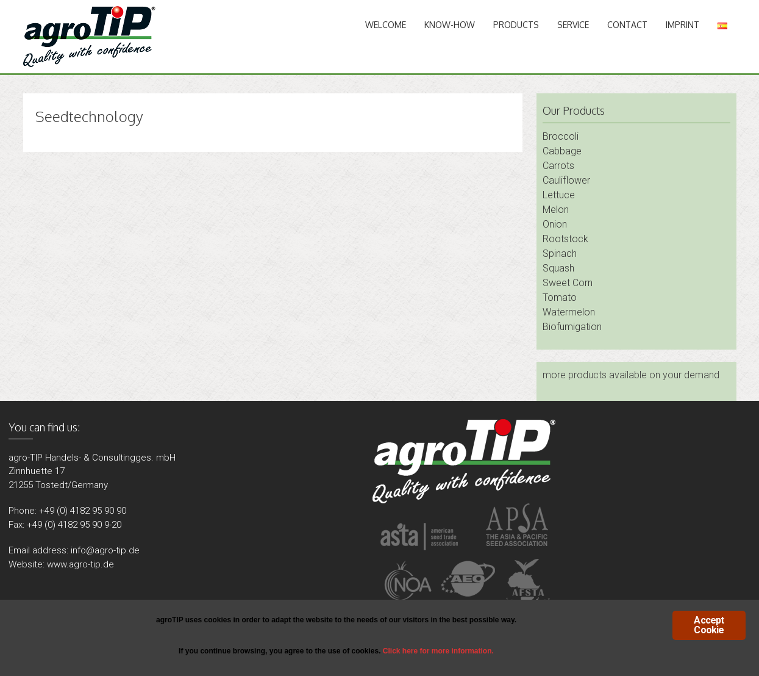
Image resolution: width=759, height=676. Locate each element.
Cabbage (562, 151)
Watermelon (569, 312)
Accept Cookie (709, 625)
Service (573, 25)
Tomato (560, 297)
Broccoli (561, 136)
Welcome (385, 25)
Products (516, 25)
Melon (556, 209)
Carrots (558, 165)
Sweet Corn (568, 283)
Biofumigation (572, 327)
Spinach (560, 253)
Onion (555, 224)
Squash (558, 268)
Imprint (682, 25)
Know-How (449, 25)
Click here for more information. (438, 651)
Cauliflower (566, 180)
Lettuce (559, 195)
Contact (627, 25)
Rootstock (565, 239)
